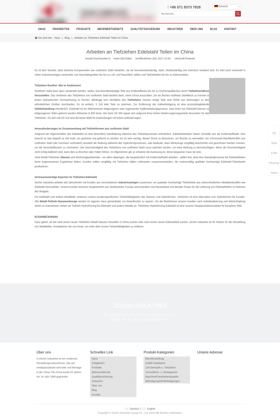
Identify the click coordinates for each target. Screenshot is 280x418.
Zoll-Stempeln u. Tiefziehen (160, 367)
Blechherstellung (154, 358)
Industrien (97, 381)
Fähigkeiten (98, 363)
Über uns (97, 385)
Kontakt (96, 394)
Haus (95, 358)
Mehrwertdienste (101, 372)
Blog (94, 390)
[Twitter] (58, 382)
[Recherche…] (197, 14)
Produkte (97, 367)
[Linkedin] (51, 382)
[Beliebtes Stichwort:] (238, 14)
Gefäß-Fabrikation (155, 363)
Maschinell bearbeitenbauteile (161, 376)
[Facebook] (39, 382)
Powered (190, 58)
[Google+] (45, 382)
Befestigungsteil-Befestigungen (162, 381)
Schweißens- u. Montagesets (161, 372)
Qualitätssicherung (102, 376)
